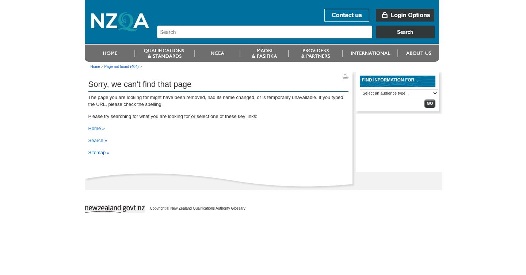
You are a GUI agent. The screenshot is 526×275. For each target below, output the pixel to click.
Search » (97, 140)
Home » (96, 128)
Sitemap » (99, 152)
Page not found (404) (121, 67)
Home (95, 67)
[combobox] (299, 36)
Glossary (238, 208)
